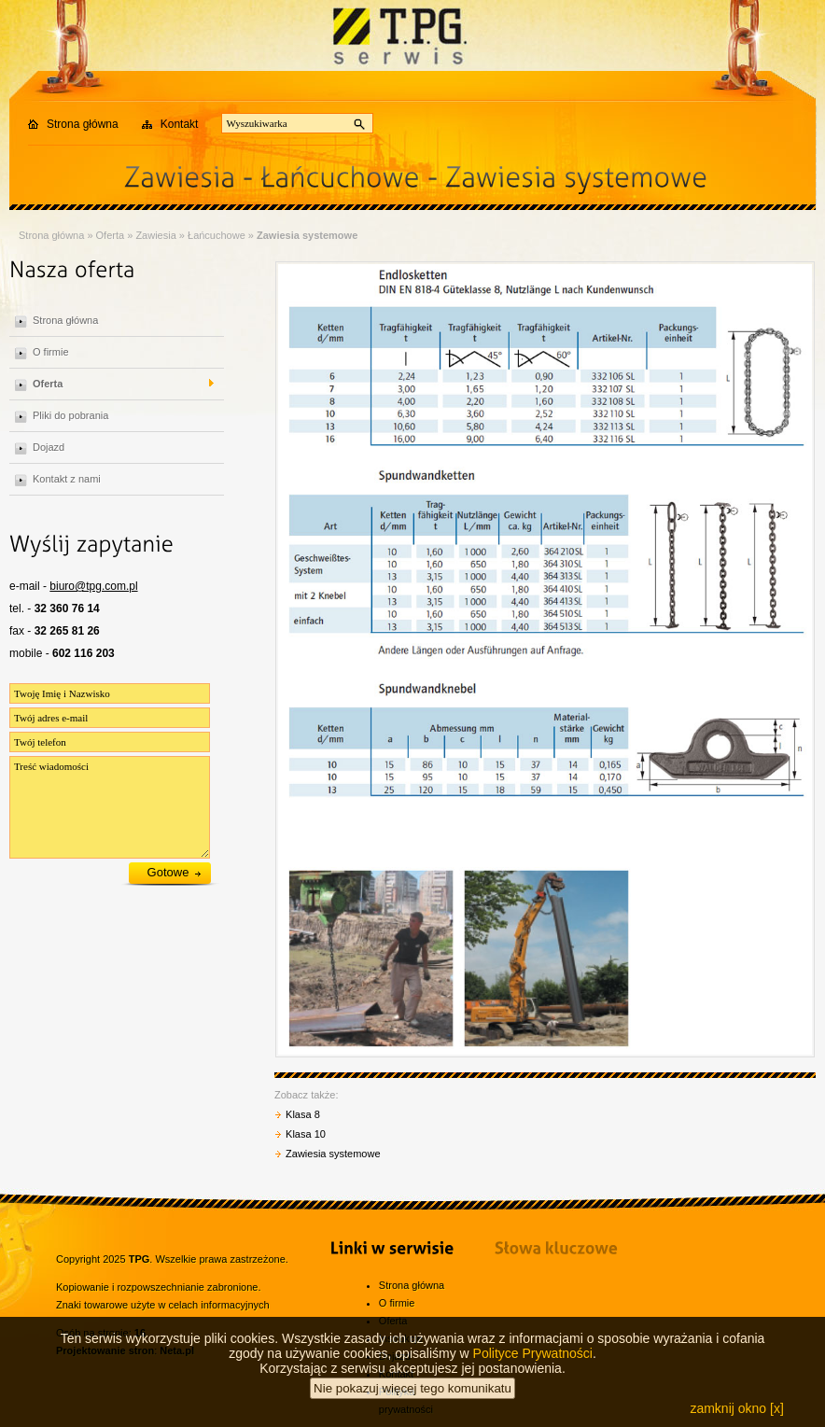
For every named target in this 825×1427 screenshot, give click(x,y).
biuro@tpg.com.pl (93, 586)
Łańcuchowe (216, 235)
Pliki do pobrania (70, 415)
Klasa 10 (306, 1134)
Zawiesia (155, 235)
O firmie (51, 351)
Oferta (110, 235)
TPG (139, 1259)
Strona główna (83, 124)
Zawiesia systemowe (307, 235)
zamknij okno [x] (736, 1419)
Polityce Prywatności (533, 1364)
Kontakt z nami (67, 478)
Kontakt (180, 124)
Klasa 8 (303, 1114)
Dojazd (48, 447)
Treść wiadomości (109, 807)
